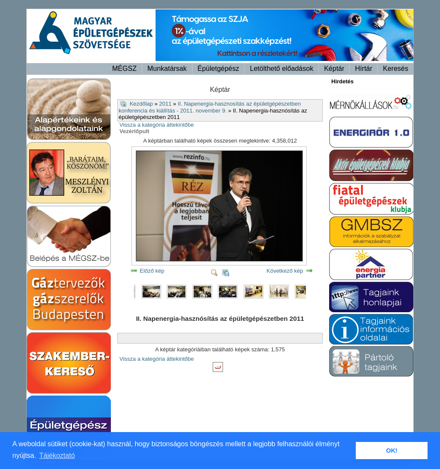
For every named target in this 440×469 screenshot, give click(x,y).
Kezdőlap (141, 103)
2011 (165, 103)
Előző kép (152, 271)
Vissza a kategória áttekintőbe (156, 125)
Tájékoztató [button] (57, 455)
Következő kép (284, 271)
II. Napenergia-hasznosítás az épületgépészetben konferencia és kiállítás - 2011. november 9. (210, 107)
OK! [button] (391, 450)
